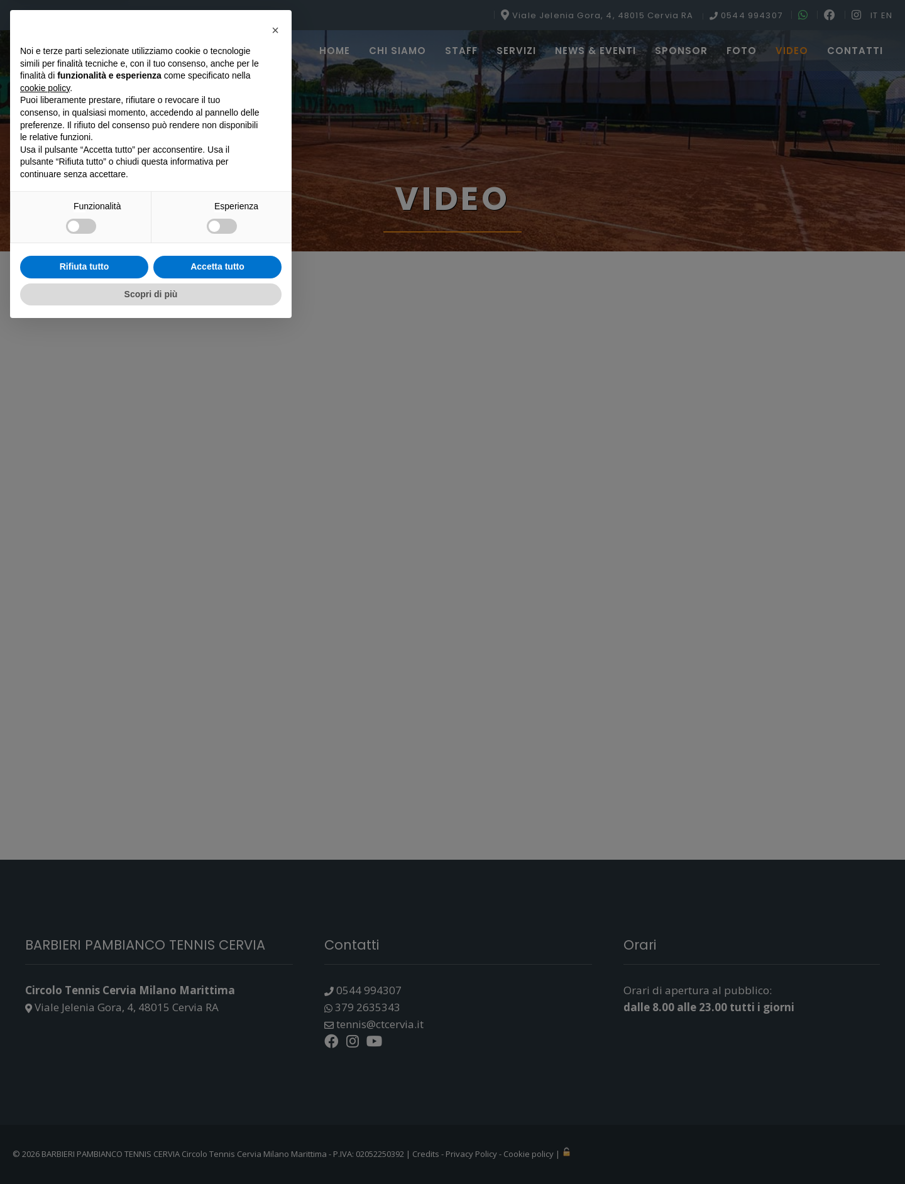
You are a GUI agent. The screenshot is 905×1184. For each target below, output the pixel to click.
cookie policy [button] (45, 943)
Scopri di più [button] (151, 1149)
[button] (275, 886)
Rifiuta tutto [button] (84, 1122)
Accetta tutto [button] (217, 1122)
